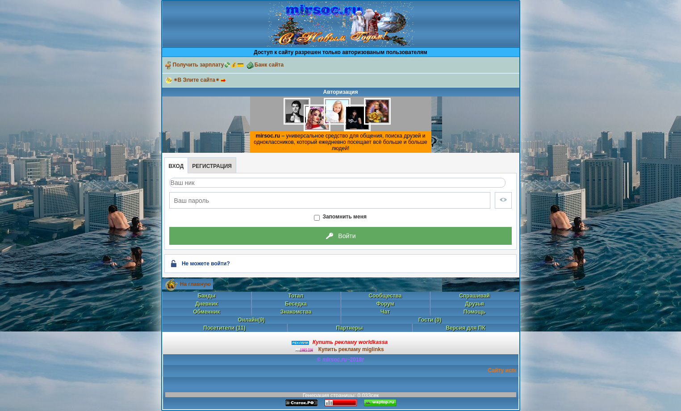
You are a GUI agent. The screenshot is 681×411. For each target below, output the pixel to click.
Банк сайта (265, 65)
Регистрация (212, 166)
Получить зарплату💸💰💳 (204, 65)
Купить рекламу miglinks (351, 349)
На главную (195, 284)
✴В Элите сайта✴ (201, 80)
